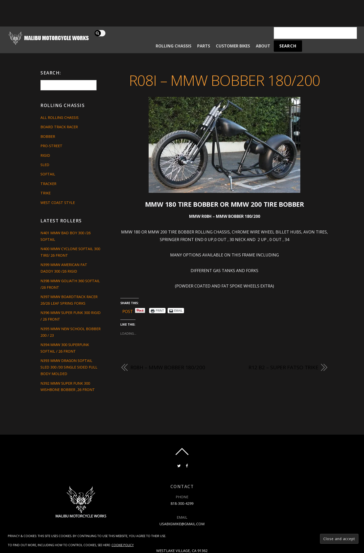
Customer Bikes (233, 46)
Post (127, 310)
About (263, 46)
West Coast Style (57, 202)
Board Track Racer (59, 126)
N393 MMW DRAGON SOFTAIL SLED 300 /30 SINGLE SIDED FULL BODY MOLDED (68, 367)
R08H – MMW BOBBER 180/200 (167, 367)
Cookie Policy (122, 545)
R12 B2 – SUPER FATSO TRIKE (283, 367)
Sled (44, 164)
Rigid (45, 155)
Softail (47, 174)
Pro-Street (51, 145)
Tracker (48, 183)
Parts (203, 46)
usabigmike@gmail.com (182, 523)
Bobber (47, 136)
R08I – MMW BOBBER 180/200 (224, 80)
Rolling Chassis (173, 46)
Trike (45, 193)
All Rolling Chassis (59, 117)
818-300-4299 (182, 503)
